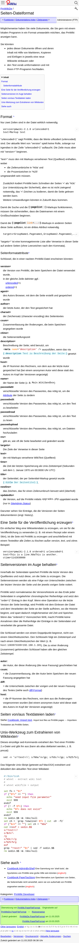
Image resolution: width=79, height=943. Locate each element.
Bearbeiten (5, 936)
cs (34, 927)
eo (44, 927)
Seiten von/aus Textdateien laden (16, 98)
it (60, 927)
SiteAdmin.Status (20, 503)
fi (51, 927)
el (42, 927)
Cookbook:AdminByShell (21, 868)
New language (52, 931)
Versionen (18, 936)
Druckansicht (31, 936)
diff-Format (35, 690)
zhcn (37, 931)
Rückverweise (38, 912)
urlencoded (12, 283)
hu (56, 927)
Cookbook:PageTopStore (21, 877)
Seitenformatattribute (12, 86)
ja (62, 927)
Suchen (67, 936)
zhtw (42, 931)
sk (17, 931)
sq (20, 931)
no (76, 927)
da (36, 927)
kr (64, 927)
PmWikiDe (6, 8)
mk (71, 927)
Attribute (7, 395)
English (20, 927)
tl (27, 931)
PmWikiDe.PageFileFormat (13, 912)
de (39, 927)
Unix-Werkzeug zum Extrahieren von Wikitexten (22, 102)
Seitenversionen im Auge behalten (16, 94)
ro (10, 931)
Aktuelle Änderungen (50, 936)
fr (53, 927)
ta (25, 931)
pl (1, 931)
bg (28, 927)
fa (50, 927)
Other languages (8, 927)
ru (13, 931)
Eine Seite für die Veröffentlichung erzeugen (20, 90)
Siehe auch (6, 106)
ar (25, 927)
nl (74, 927)
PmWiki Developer (24, 894)
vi (33, 931)
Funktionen (9, 20)
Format (4, 81)
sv (23, 931)
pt (3, 931)
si (15, 931)
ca (31, 927)
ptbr (7, 931)
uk (31, 931)
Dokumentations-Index (26, 20)
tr (29, 931)
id (58, 927)
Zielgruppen (42, 20)
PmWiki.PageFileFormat (29, 908)
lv (68, 927)
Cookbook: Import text (20, 720)
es (47, 927)
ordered (10, 287)
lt (66, 927)
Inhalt (6, 77)
